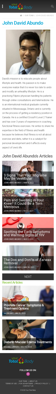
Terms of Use (11, 383)
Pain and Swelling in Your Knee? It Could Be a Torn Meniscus (24, 203)
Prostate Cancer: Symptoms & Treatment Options (24, 306)
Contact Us (28, 386)
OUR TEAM (29, 15)
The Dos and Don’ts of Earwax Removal (27, 261)
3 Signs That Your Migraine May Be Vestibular (25, 177)
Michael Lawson (11, 347)
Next (28, 277)
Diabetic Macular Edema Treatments (28, 342)
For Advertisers (26, 383)
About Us (33, 381)
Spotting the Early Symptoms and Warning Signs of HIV (27, 233)
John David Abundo (13, 183)
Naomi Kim (8, 313)
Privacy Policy (42, 383)
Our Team (23, 381)
